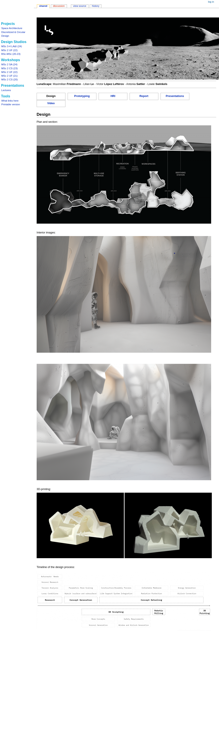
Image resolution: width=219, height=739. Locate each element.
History (95, 6)
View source (79, 6)
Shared (43, 6)
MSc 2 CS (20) (9, 79)
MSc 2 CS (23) (9, 68)
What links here (10, 100)
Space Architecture (11, 28)
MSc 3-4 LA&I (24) (11, 46)
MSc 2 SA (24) (9, 64)
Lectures (6, 90)
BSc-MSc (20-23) (11, 54)
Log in (211, 1)
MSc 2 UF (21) (9, 75)
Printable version (10, 104)
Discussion (59, 6)
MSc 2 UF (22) (9, 50)
